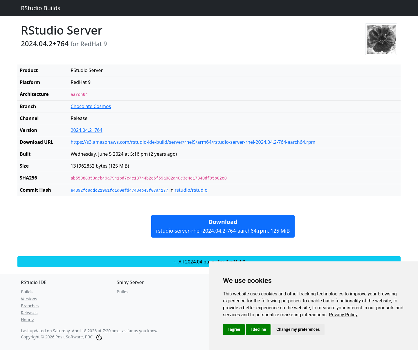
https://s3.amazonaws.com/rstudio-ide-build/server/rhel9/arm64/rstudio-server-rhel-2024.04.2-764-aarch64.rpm (193, 142)
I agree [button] (234, 329)
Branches (30, 305)
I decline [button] (258, 329)
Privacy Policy (343, 314)
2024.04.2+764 (86, 130)
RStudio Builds (40, 8)
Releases (29, 312)
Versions (29, 298)
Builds (27, 292)
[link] (343, 314)
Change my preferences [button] (298, 329)
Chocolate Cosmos (91, 106)
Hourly (27, 319)
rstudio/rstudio (191, 190)
